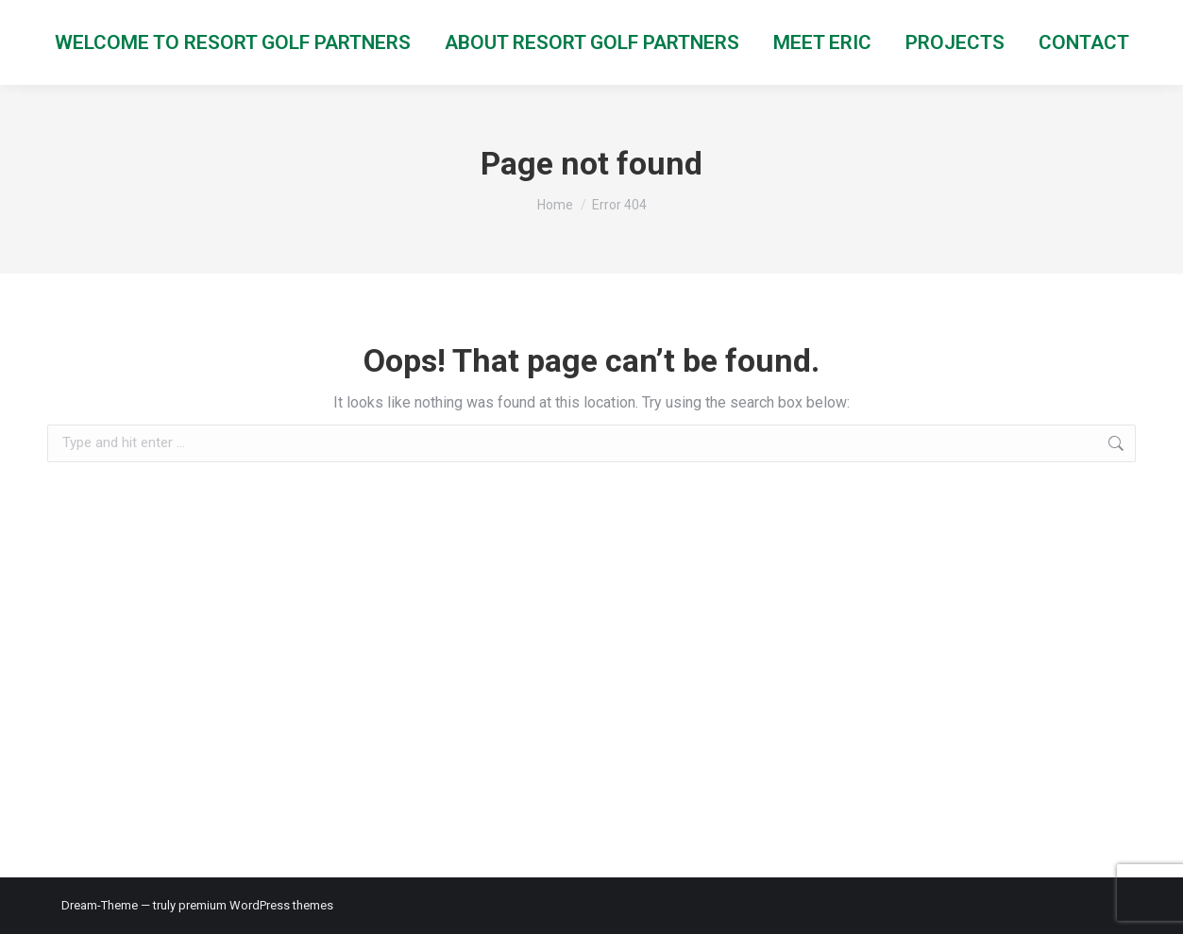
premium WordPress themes (255, 905)
